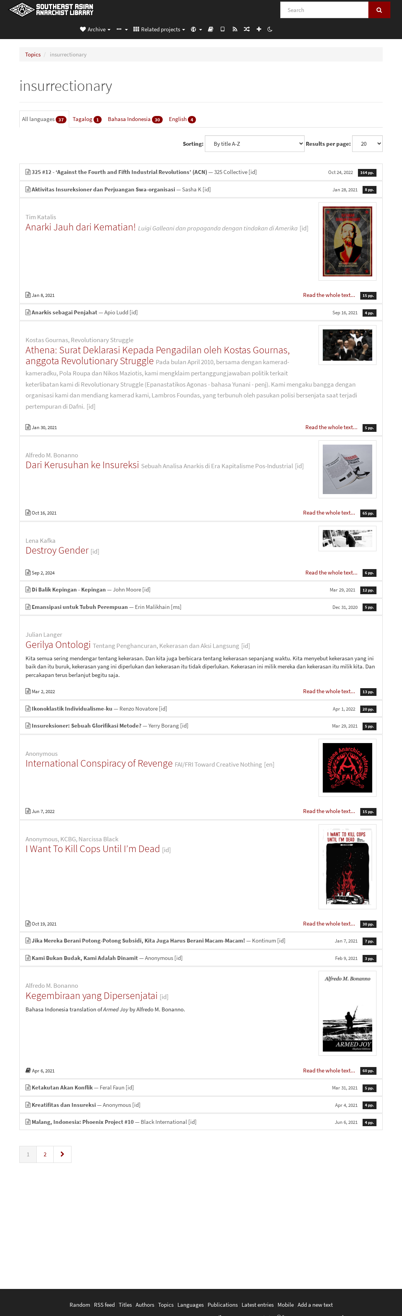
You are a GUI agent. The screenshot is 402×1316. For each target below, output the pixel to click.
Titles (125, 1304)
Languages (190, 1304)
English (182, 119)
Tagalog (87, 119)
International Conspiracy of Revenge (99, 763)
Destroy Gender (57, 550)
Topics (33, 54)
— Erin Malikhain (201, 607)
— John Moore (201, 589)
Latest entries (258, 1304)
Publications (223, 1304)
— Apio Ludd (201, 312)
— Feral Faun (201, 1087)
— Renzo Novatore (201, 708)
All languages (44, 119)
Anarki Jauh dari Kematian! (81, 226)
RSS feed (104, 1304)
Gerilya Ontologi (58, 644)
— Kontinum (201, 940)
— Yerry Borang (201, 725)
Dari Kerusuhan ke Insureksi (82, 464)
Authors (145, 1304)
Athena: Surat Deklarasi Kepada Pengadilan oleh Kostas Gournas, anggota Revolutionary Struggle (158, 355)
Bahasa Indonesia (135, 119)
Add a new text (315, 1304)
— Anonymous (201, 958)
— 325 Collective (201, 172)
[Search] (324, 10)
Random (80, 1304)
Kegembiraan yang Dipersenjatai (92, 995)
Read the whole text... (329, 294)
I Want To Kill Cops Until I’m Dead (93, 848)
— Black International (201, 1122)
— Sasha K (201, 189)
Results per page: (328, 143)
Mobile (286, 1304)
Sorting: (193, 143)
